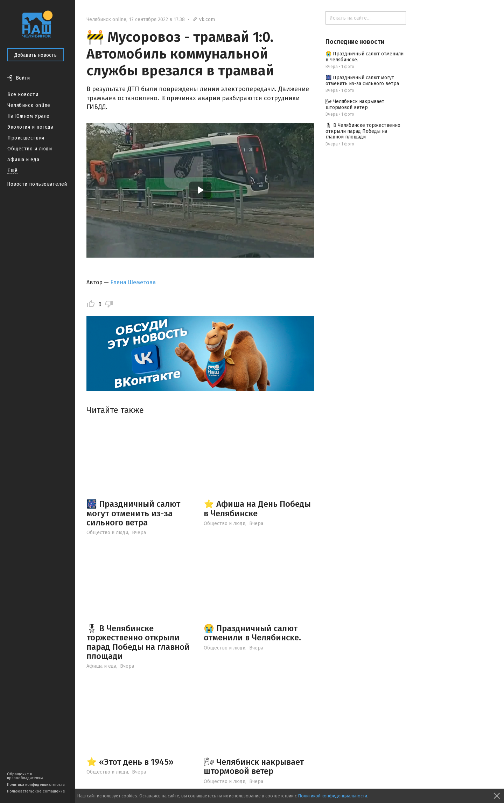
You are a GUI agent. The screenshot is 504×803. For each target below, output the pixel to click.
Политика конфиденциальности (36, 785)
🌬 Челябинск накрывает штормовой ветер (254, 766)
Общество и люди (29, 149)
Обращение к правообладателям (25, 776)
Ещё (12, 170)
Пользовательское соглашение (36, 791)
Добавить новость (35, 55)
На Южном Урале (28, 116)
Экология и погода (30, 127)
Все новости (22, 94)
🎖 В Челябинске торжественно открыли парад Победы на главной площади (138, 642)
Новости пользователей (37, 184)
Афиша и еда (23, 160)
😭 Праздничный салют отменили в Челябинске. (252, 633)
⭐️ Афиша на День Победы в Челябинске (257, 508)
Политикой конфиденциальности (332, 795)
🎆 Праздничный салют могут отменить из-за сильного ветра (133, 513)
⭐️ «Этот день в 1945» (130, 762)
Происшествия (25, 138)
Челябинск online (28, 105)
